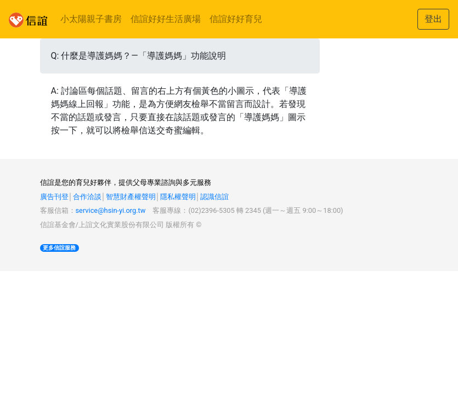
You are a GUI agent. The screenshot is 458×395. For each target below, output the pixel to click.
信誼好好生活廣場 (166, 19)
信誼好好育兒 (236, 19)
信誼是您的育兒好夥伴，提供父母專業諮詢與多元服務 (125, 182)
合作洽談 (87, 197)
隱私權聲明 (178, 197)
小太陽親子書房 (91, 19)
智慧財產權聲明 (131, 197)
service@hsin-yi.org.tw (111, 210)
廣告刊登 (54, 197)
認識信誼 (214, 197)
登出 (433, 19)
